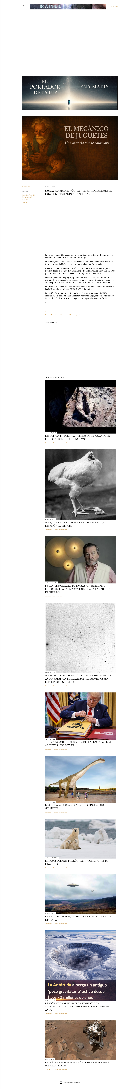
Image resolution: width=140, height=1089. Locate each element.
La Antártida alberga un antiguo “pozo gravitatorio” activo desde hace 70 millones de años (77, 1006)
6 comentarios (57, 596)
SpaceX (25, 202)
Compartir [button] (26, 187)
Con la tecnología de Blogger (70, 1082)
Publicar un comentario (60, 443)
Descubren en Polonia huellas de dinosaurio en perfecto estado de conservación (77, 437)
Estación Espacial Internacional (28, 196)
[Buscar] (114, 6)
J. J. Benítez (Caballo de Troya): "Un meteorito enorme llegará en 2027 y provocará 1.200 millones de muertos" (79, 589)
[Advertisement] (68, 24)
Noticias (25, 200)
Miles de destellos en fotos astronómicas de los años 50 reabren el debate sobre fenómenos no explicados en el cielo (78, 679)
